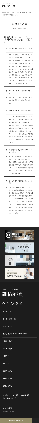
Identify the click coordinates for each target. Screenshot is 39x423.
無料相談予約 (7, 378)
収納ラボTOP (6, 12)
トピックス (6, 363)
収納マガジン (7, 371)
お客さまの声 (15, 12)
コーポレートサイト (9, 395)
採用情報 (24, 395)
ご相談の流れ (7, 341)
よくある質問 (7, 348)
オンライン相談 (14, 333)
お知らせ (5, 356)
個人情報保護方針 (7, 408)
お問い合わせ (7, 386)
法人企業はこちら (8, 398)
